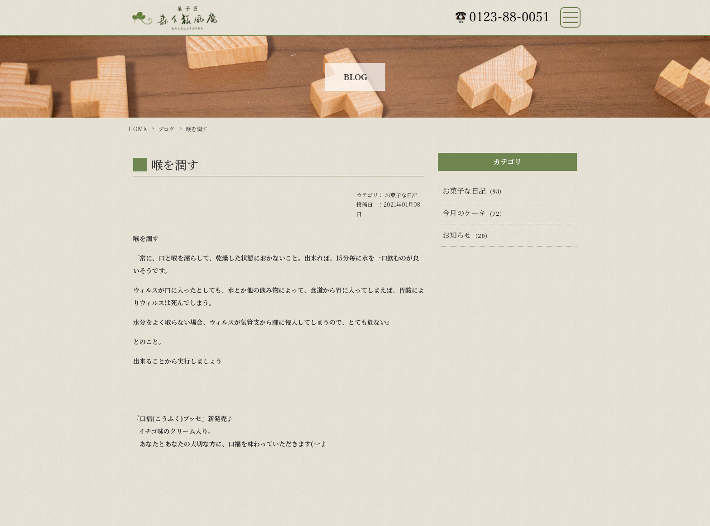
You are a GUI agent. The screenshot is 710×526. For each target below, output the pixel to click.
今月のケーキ (464, 213)
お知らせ (456, 235)
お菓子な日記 (401, 195)
